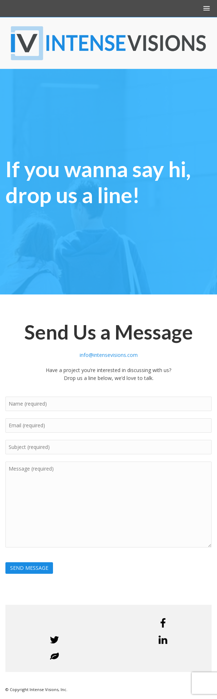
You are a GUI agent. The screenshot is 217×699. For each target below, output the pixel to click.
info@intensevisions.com (109, 354)
